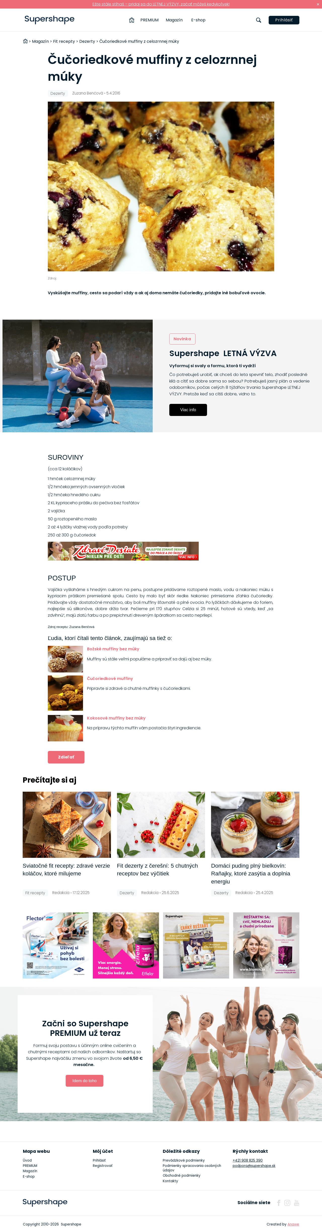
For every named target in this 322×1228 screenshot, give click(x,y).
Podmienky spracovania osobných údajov (192, 1168)
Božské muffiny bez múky (113, 649)
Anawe (293, 1224)
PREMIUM (149, 20)
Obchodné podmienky (181, 1175)
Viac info (188, 409)
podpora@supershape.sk (254, 1165)
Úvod (27, 1160)
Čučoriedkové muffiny (110, 679)
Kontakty (170, 1181)
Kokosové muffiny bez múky (116, 718)
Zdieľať (66, 757)
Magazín (174, 20)
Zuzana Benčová (87, 93)
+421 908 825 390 (248, 1160)
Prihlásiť (284, 20)
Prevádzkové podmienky (184, 1160)
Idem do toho (84, 1080)
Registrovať (102, 1165)
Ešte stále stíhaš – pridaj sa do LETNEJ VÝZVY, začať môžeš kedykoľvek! (161, 4)
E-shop (198, 20)
